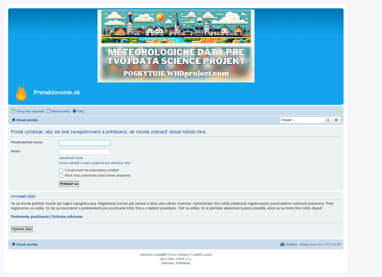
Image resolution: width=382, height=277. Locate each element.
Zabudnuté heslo (71, 158)
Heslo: (16, 151)
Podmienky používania (30, 217)
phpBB (161, 254)
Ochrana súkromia (67, 217)
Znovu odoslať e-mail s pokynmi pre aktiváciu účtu (94, 163)
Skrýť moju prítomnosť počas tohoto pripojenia (94, 175)
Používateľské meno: (27, 142)
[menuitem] (28, 111)
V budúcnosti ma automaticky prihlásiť (89, 170)
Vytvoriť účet (22, 229)
